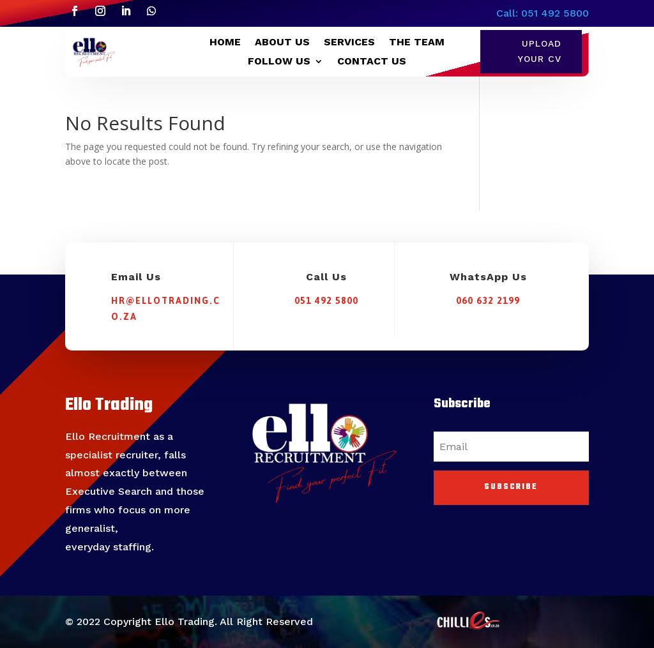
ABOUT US (282, 43)
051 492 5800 (326, 301)
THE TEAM (417, 43)
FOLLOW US (279, 62)
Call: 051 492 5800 (542, 13)
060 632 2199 (488, 301)
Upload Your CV (539, 51)
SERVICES (349, 43)
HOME (225, 43)
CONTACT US (371, 62)
